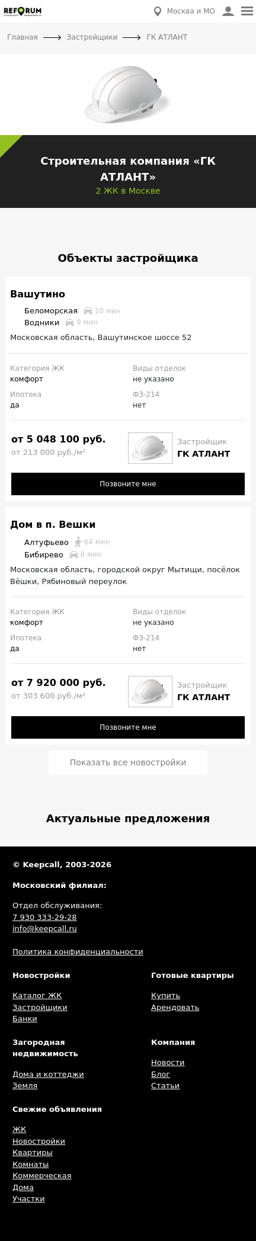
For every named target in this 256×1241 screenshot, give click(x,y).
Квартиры (32, 1152)
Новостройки (38, 1141)
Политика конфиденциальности (77, 951)
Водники (54, 323)
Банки (24, 1018)
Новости (168, 1062)
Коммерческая (42, 1175)
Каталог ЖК (37, 995)
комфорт (26, 379)
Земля (24, 1085)
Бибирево (56, 554)
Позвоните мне (128, 484)
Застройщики (40, 1007)
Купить (165, 995)
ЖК (19, 1129)
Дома (23, 1187)
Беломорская (65, 311)
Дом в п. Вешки (52, 524)
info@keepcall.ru (44, 928)
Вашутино (37, 294)
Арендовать (175, 1007)
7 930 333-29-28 (44, 917)
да (15, 405)
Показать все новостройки (128, 762)
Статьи (165, 1085)
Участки (28, 1198)
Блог (160, 1074)
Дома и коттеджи (48, 1074)
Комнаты (30, 1164)
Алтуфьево (60, 542)
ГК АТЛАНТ (203, 453)
